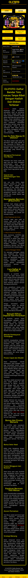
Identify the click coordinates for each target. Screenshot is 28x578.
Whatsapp (17, 576)
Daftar (10, 576)
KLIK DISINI (15, 81)
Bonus (3, 576)
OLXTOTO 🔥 (15, 46)
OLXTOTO (6, 109)
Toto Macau (20, 525)
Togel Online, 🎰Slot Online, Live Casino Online (18, 51)
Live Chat (24, 576)
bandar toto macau (18, 412)
